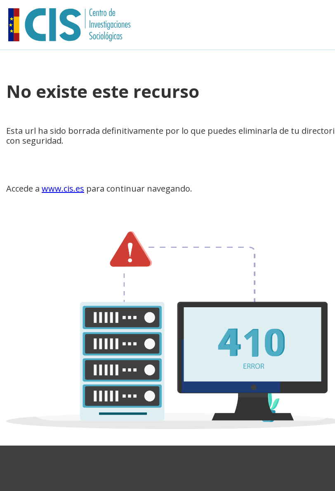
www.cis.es (63, 188)
